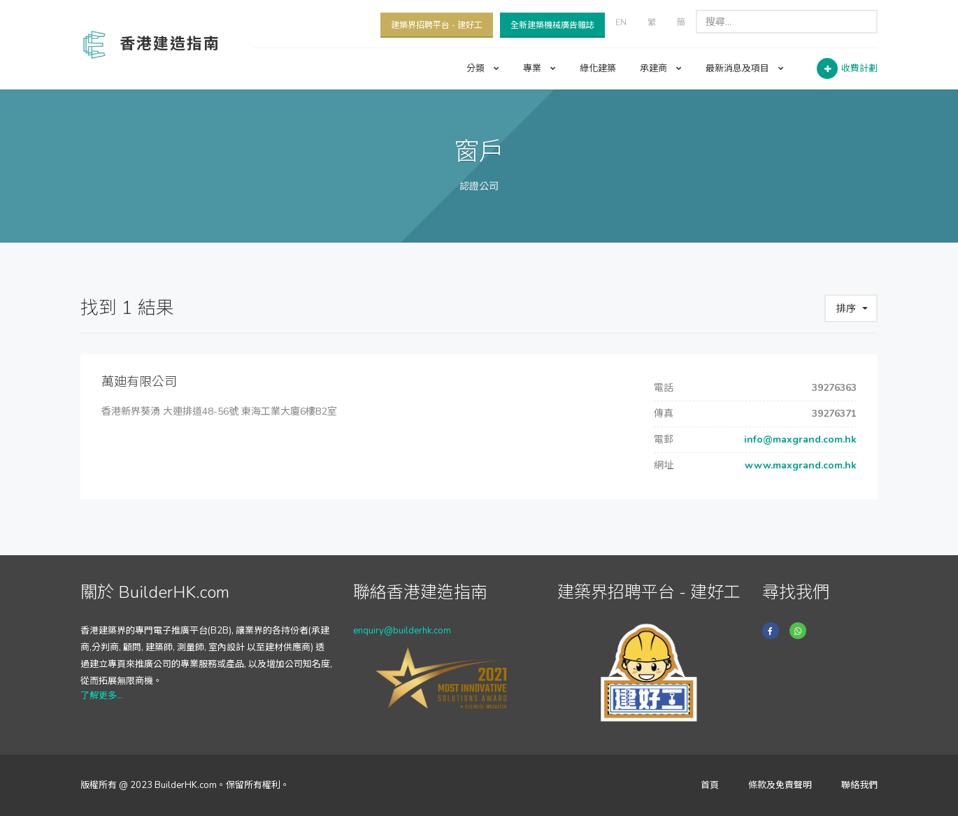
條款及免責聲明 (780, 785)
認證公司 (479, 186)
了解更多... (101, 695)
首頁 (710, 785)
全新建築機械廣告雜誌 (552, 25)
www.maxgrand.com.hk (799, 465)
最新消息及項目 (745, 68)
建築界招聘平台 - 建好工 (436, 25)
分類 (482, 68)
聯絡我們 (859, 785)
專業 (539, 68)
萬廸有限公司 (139, 381)
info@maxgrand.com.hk (799, 439)
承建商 (661, 68)
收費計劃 (859, 68)
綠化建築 (598, 68)
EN (621, 22)
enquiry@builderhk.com (402, 630)
